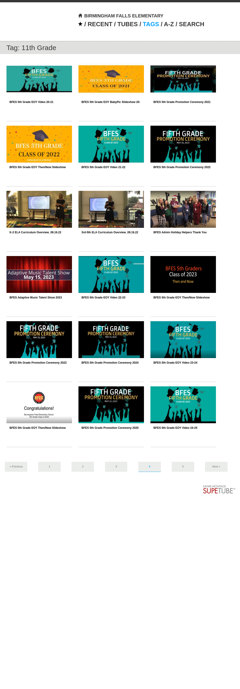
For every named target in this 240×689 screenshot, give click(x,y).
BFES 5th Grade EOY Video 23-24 (175, 362)
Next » (216, 466)
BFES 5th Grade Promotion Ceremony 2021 (182, 102)
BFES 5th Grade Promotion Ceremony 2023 (38, 362)
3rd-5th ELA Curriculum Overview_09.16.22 (109, 232)
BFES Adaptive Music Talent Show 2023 (35, 297)
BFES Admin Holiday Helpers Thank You (180, 232)
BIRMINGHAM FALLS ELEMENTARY (120, 15)
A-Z (169, 24)
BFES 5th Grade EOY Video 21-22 (103, 167)
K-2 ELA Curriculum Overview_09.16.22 (35, 232)
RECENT (100, 24)
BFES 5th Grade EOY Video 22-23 (103, 297)
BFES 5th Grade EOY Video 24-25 (175, 427)
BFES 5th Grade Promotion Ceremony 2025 (110, 427)
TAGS (151, 24)
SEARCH (191, 24)
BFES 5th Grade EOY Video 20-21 (31, 102)
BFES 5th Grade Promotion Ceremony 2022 (182, 167)
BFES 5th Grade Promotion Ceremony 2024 (110, 362)
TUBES (127, 24)
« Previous (16, 466)
